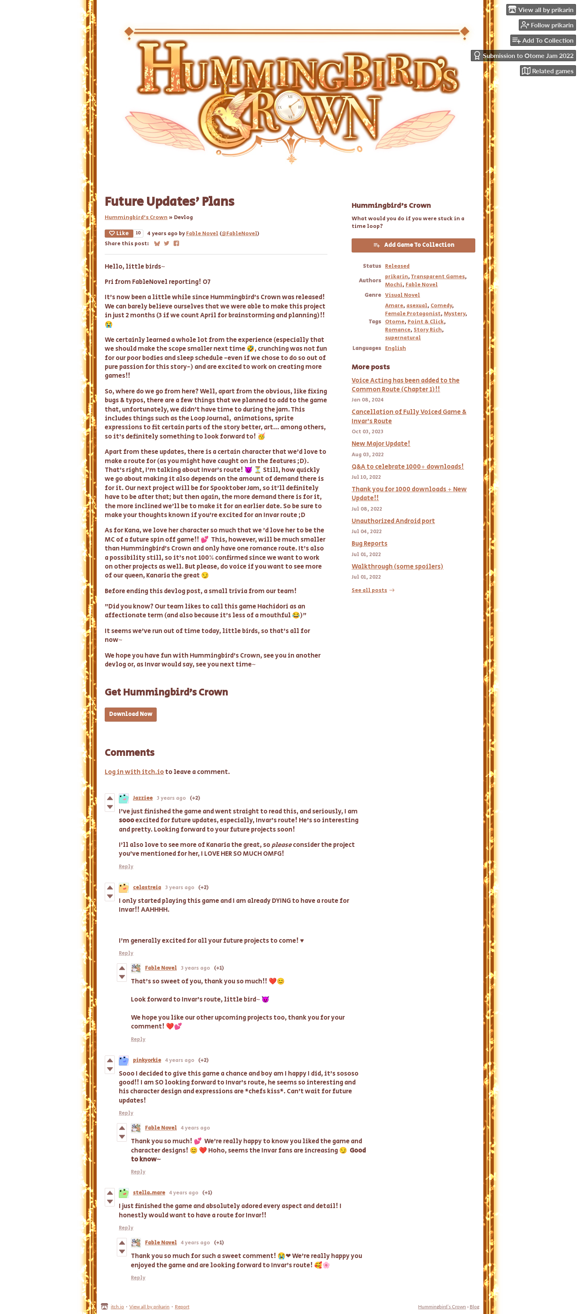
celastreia (147, 888)
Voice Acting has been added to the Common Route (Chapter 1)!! (406, 385)
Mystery (454, 314)
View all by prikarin (149, 1307)
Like (119, 234)
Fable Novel (202, 234)
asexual (416, 306)
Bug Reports (369, 543)
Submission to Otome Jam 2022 (523, 55)
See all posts (369, 590)
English (395, 348)
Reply (126, 867)
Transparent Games (438, 277)
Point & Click (426, 322)
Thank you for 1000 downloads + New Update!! (409, 494)
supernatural (403, 338)
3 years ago (171, 798)
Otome (394, 322)
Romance (397, 330)
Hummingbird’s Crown (136, 217)
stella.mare (149, 1193)
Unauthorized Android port (393, 521)
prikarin (396, 277)
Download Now (130, 714)
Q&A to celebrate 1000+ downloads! (408, 467)
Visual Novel (402, 295)
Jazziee (143, 798)
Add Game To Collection (413, 245)
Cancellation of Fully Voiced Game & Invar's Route (409, 417)
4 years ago (179, 1060)
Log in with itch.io (134, 772)
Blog (474, 1307)
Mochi (393, 285)
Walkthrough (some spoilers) (397, 566)
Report (182, 1307)
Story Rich (428, 330)
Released (397, 266)
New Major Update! (381, 444)
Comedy (441, 306)
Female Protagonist (413, 314)
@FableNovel (239, 234)
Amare (394, 306)
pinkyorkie (147, 1060)
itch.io (117, 1307)
